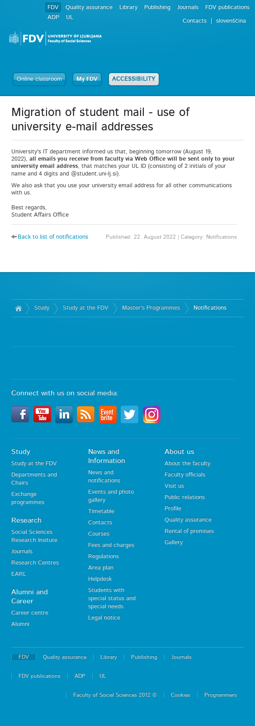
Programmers (220, 695)
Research (26, 520)
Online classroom (39, 79)
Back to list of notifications (53, 237)
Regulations (103, 557)
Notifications (210, 308)
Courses (98, 534)
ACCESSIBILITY (134, 79)
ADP (53, 17)
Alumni (20, 624)
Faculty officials (185, 475)
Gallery (174, 543)
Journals (187, 7)
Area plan (100, 568)
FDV (53, 7)
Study (41, 308)
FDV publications (227, 7)
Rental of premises (189, 531)
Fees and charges (111, 545)
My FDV (87, 79)
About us (179, 451)
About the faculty (187, 464)
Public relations (185, 497)
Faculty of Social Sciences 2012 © (115, 695)
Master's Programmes (151, 308)
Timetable (101, 511)
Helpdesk (100, 579)
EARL (18, 574)
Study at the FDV (86, 308)
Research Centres (35, 563)
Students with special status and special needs (112, 598)
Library (128, 7)
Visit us (174, 486)
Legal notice (104, 618)
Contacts (100, 523)
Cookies (180, 695)
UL (69, 17)
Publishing (157, 7)
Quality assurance (89, 7)
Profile (173, 509)
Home (18, 308)
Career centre (29, 613)
